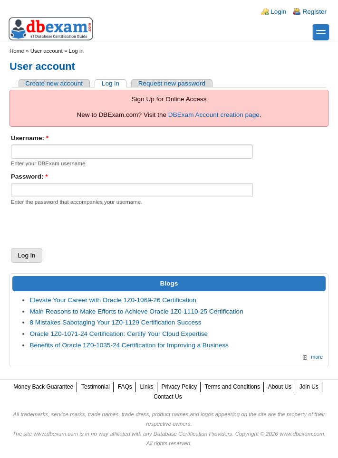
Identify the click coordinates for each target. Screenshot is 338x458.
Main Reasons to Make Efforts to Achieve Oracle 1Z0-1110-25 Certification (136, 311)
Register (314, 11)
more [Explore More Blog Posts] (317, 357)
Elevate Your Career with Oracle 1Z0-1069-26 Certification (112, 300)
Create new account (54, 83)
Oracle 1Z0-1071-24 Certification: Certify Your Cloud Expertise (118, 333)
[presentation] (83, 226)
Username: (29, 138)
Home (17, 51)
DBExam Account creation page (214, 114)
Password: (29, 176)
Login (278, 11)
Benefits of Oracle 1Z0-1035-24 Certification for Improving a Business (129, 345)
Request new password (171, 83)
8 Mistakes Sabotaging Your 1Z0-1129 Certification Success (115, 322)
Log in (110, 83)
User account (46, 51)
